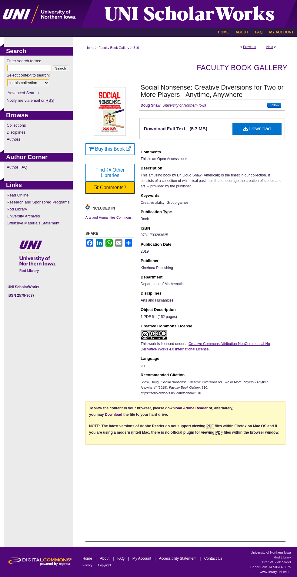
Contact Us (213, 558)
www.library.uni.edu (274, 572)
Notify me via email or (30, 100)
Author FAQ (17, 167)
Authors (13, 139)
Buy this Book (110, 149)
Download (257, 128)
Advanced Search (23, 92)
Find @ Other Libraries (110, 172)
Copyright (104, 565)
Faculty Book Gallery (113, 48)
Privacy (87, 565)
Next (269, 47)
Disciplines (16, 132)
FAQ (121, 558)
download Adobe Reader (186, 408)
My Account (142, 558)
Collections (16, 125)
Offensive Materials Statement (33, 223)
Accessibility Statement (178, 558)
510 (136, 48)
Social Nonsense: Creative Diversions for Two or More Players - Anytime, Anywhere (212, 91)
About (105, 558)
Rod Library (17, 209)
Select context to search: (28, 75)
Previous (249, 47)
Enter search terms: (24, 61)
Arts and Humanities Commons (108, 217)
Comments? (110, 187)
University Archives (23, 216)
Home (89, 48)
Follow (274, 105)
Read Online (17, 195)
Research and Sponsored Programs (38, 202)
